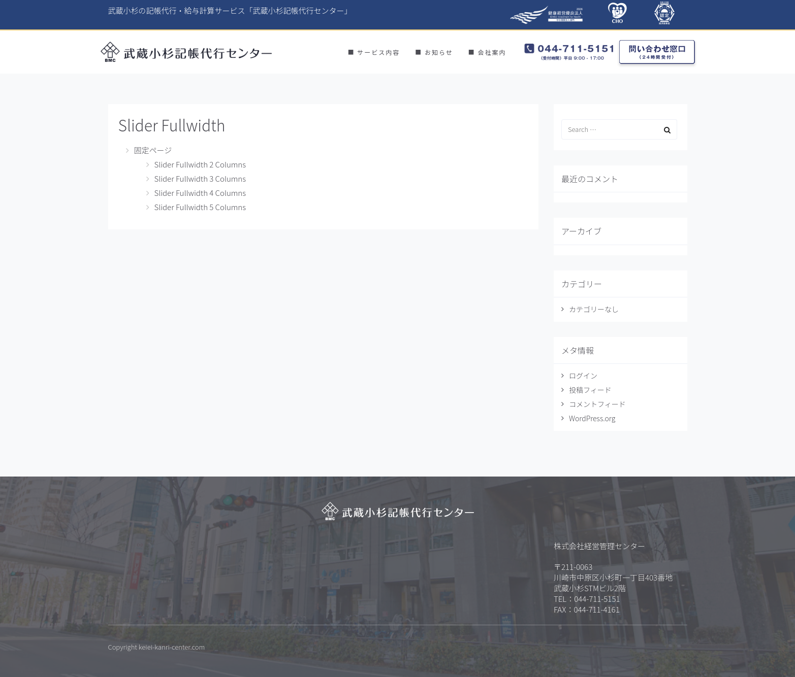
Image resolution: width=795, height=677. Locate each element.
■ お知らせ (434, 52)
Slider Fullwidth (172, 125)
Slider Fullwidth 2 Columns (200, 164)
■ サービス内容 (374, 52)
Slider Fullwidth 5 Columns (200, 206)
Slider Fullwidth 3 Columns (200, 178)
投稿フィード (590, 390)
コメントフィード (597, 404)
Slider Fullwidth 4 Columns (200, 192)
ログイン (583, 375)
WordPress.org (592, 418)
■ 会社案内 (487, 52)
